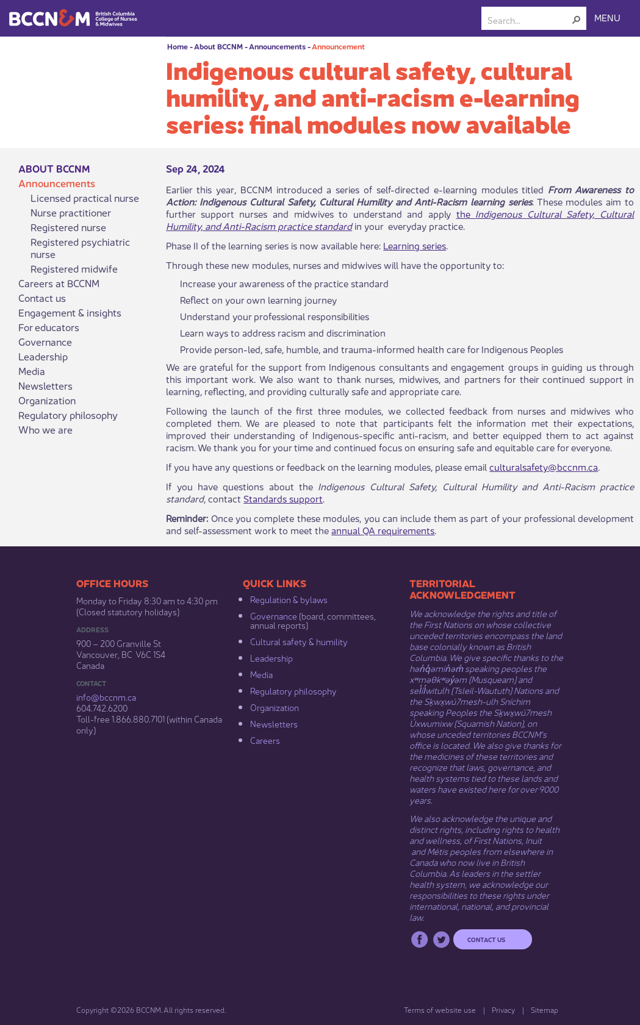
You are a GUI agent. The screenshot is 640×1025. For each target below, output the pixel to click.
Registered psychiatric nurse (80, 247)
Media (31, 370)
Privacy (503, 1009)
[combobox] (528, 19)
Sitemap (544, 1009)
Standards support (283, 498)
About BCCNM (218, 46)
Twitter (441, 939)
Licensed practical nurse (85, 197)
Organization (47, 400)
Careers (265, 739)
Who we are (45, 429)
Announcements (277, 46)
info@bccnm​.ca (106, 696)
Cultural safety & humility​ (299, 641)
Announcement (338, 46)
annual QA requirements (382, 530)
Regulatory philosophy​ (293, 690)
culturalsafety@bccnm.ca (543, 466)
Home (177, 46)
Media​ (261, 673)
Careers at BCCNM (58, 283)
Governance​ (273, 615)
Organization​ (274, 706)
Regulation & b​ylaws (289, 598)
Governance (45, 341)
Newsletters (45, 385)
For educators (48, 327)
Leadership (43, 356)
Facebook (419, 939)
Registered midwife (74, 268)
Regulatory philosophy (68, 414)
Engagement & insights (69, 312)
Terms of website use (440, 1009)
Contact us (42, 297)
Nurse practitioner (71, 212)
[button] (576, 19)
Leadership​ (271, 657)
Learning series (414, 245)
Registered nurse (68, 227)
